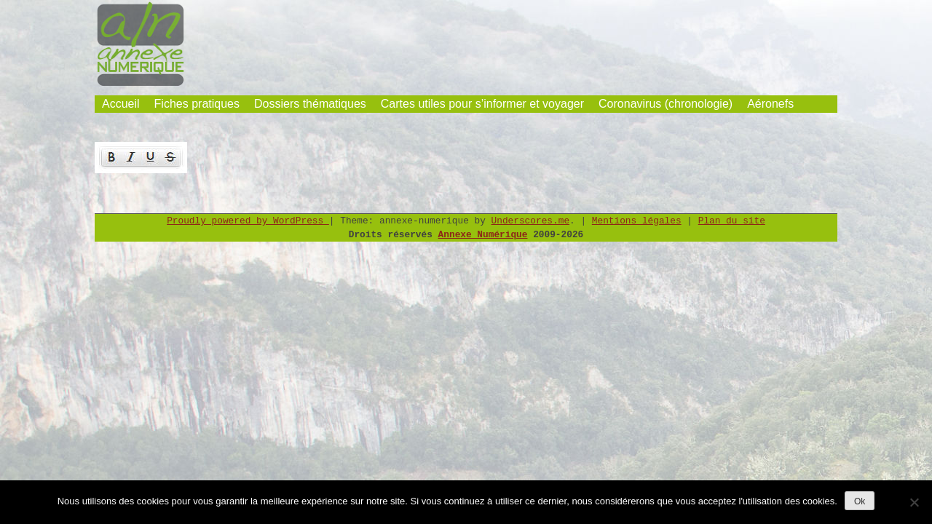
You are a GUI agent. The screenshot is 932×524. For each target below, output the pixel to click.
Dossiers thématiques (310, 104)
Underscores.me (530, 220)
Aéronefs (770, 104)
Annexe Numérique (483, 234)
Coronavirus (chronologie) (665, 104)
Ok (859, 501)
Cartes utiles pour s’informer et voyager (482, 104)
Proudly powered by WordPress (248, 220)
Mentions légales (637, 220)
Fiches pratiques (197, 104)
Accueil (121, 104)
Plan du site (731, 220)
